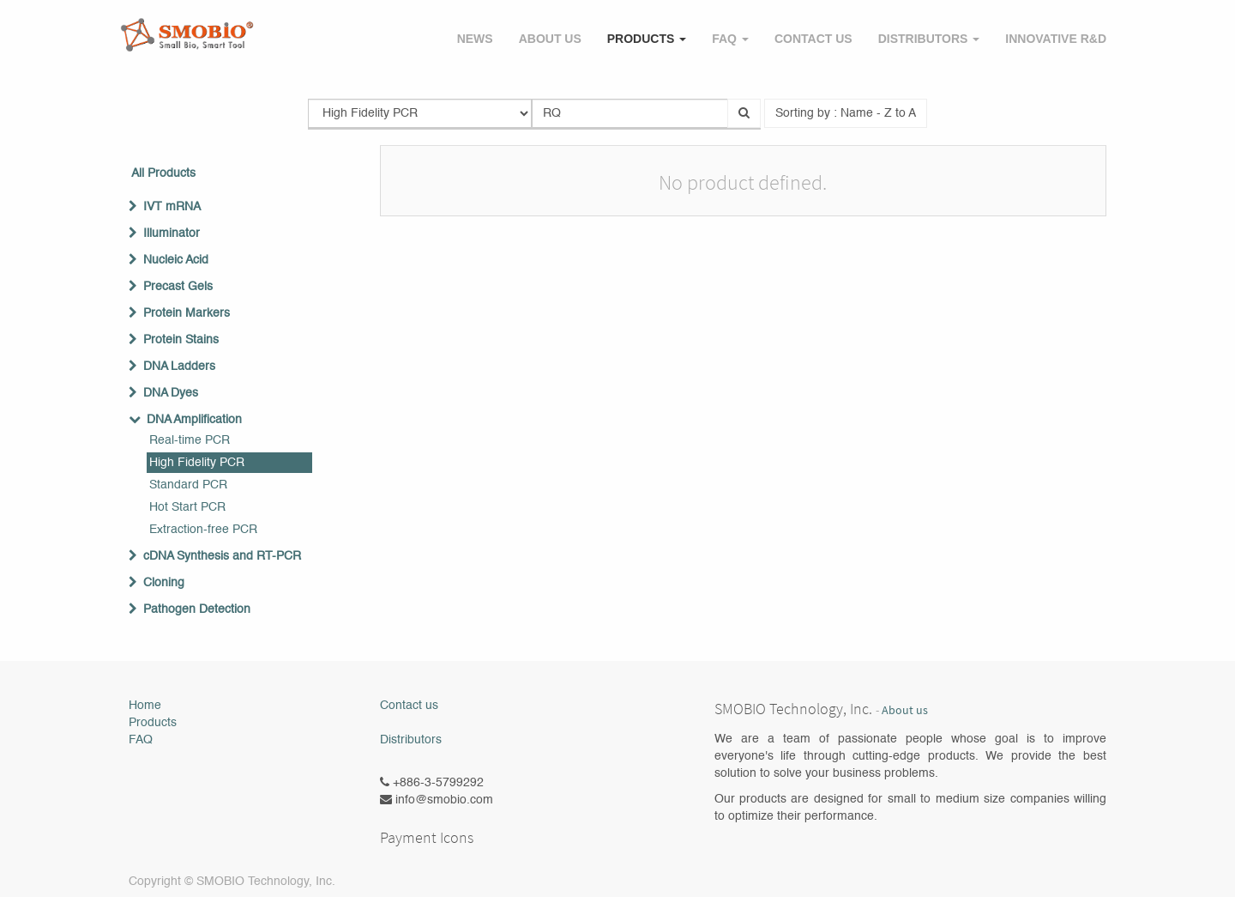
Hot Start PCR (187, 507)
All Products (163, 173)
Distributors (411, 740)
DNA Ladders (179, 367)
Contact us (409, 706)
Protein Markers (186, 313)
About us (905, 710)
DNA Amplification (194, 420)
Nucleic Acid (175, 260)
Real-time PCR (189, 440)
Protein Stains (181, 340)
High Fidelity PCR (196, 463)
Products (153, 723)
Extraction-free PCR (203, 530)
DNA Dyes (170, 393)
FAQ (141, 740)
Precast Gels (178, 287)
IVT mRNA (172, 207)
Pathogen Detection (196, 609)
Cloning (163, 583)
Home (145, 706)
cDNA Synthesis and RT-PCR (222, 556)
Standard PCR (188, 485)
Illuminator (171, 233)
